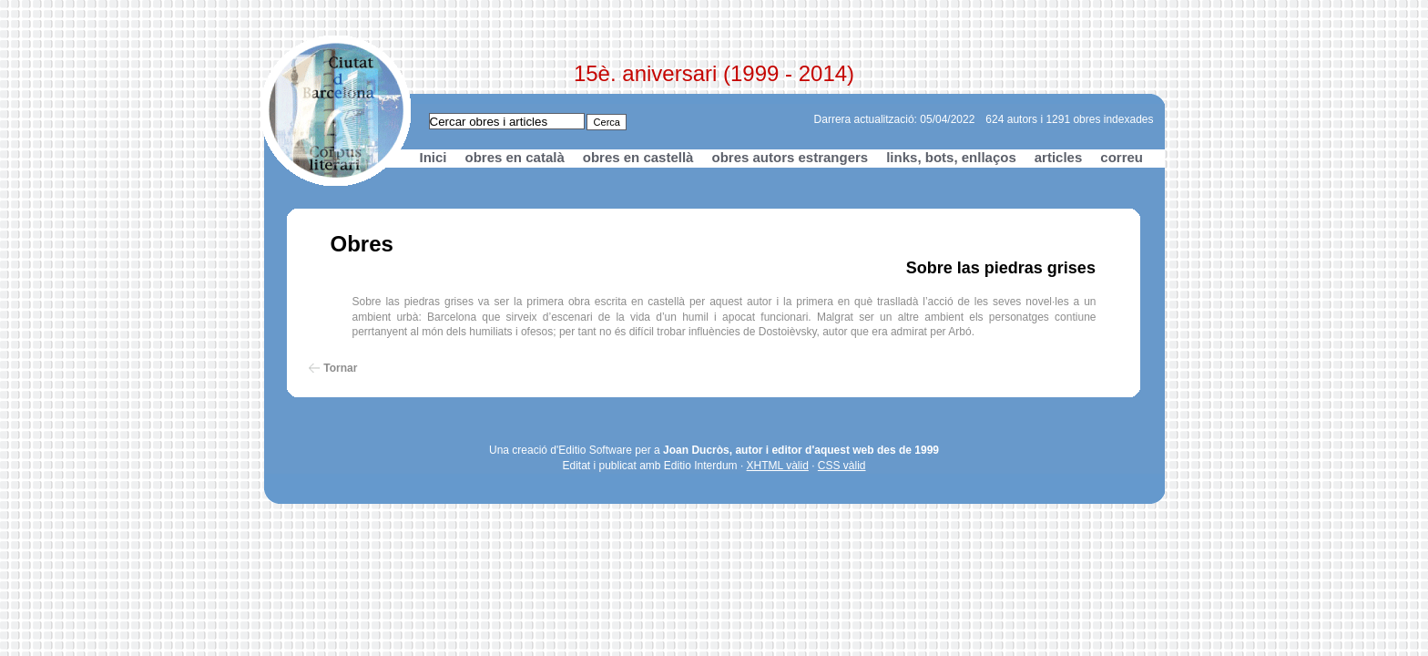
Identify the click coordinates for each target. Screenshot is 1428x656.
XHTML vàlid (778, 465)
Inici (433, 157)
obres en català (515, 157)
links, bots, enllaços (951, 157)
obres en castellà (638, 157)
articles (1059, 157)
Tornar (340, 368)
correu (1121, 157)
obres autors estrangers (789, 157)
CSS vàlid (842, 465)
